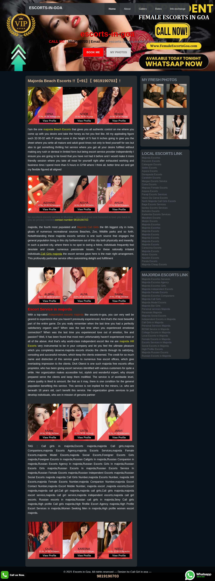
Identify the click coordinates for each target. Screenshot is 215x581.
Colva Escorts (149, 184)
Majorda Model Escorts (154, 302)
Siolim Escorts (149, 167)
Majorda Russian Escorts (155, 352)
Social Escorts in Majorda (155, 346)
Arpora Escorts (150, 171)
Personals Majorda (152, 312)
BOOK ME (93, 52)
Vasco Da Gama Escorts (155, 198)
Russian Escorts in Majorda (156, 356)
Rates (158, 8)
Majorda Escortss (151, 158)
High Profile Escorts (152, 349)
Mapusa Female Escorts (155, 187)
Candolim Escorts (151, 177)
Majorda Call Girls (88, 227)
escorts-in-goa (45, 8)
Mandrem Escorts (151, 218)
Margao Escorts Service (154, 181)
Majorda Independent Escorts (157, 289)
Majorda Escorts (150, 231)
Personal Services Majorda (156, 325)
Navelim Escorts (150, 258)
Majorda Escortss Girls (154, 286)
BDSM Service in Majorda (155, 329)
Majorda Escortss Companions (158, 296)
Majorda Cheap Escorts (154, 264)
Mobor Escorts (149, 254)
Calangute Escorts (151, 164)
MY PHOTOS (118, 52)
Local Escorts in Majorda (155, 335)
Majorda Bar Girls (151, 306)
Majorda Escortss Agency (155, 282)
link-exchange (177, 8)
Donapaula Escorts (152, 174)
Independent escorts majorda (66, 314)
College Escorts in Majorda (156, 332)
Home (112, 8)
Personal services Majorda (156, 309)
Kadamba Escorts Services (156, 214)
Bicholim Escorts (150, 211)
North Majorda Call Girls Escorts (159, 201)
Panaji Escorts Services (154, 194)
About (127, 8)
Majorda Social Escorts (154, 315)
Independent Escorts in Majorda (159, 319)
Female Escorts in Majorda (156, 339)
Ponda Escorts (149, 261)
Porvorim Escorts (151, 161)
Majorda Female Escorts (155, 292)
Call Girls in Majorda (152, 322)
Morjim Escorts (150, 221)
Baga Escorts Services (154, 204)
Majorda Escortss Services (156, 279)
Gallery (143, 8)
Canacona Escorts (151, 248)
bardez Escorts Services (155, 208)
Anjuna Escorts (150, 191)
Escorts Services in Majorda (156, 342)
